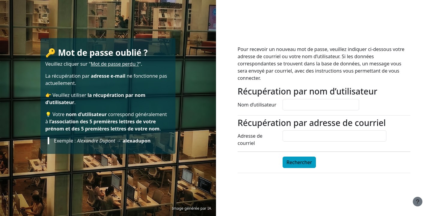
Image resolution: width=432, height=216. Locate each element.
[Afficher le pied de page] (417, 201)
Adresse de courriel (250, 139)
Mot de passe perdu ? (115, 64)
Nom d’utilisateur (257, 104)
